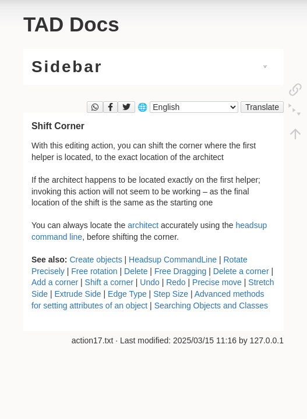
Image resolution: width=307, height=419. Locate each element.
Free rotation (94, 271)
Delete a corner (241, 271)
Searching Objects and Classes (211, 305)
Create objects (95, 259)
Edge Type (127, 294)
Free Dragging (180, 271)
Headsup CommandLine (173, 259)
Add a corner (54, 282)
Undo (149, 282)
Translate (262, 107)
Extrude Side (77, 294)
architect (143, 225)
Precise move (217, 282)
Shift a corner (109, 282)
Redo (175, 282)
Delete (135, 271)
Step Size (170, 294)
